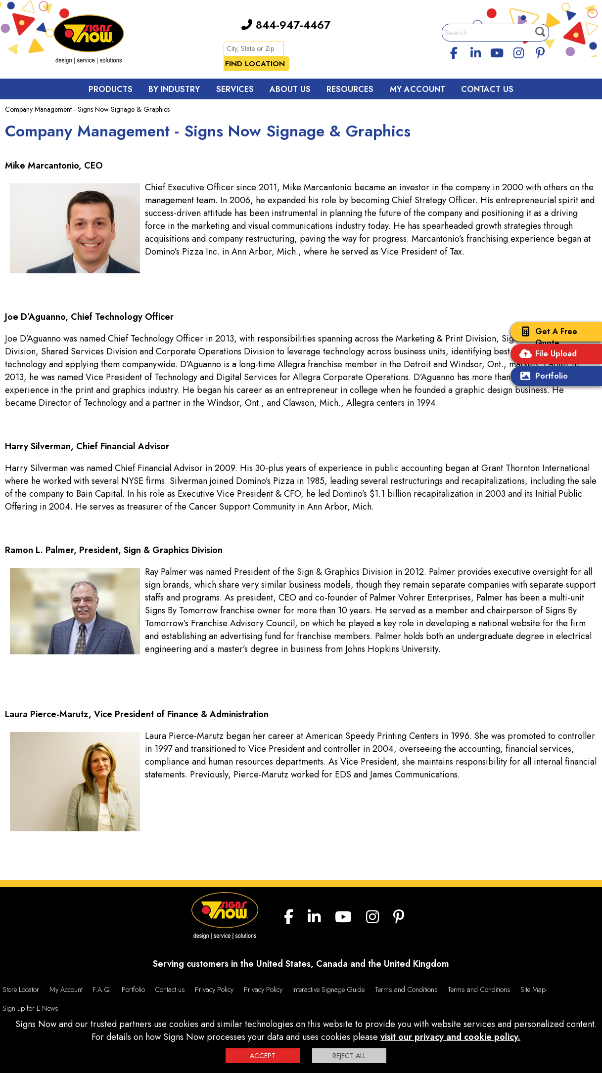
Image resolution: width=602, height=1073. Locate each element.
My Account (417, 89)
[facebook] (454, 51)
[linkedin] (475, 51)
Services (235, 89)
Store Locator (20, 989)
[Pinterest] (540, 51)
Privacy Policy (214, 989)
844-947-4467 (285, 25)
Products (111, 89)
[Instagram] (519, 51)
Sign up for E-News (30, 1008)
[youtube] (497, 51)
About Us (290, 89)
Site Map (533, 989)
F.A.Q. (102, 989)
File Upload (546, 354)
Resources (349, 89)
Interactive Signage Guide (328, 989)
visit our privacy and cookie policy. (450, 1036)
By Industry (174, 89)
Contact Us (487, 89)
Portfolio (541, 377)
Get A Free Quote (546, 337)
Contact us (170, 989)
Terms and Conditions (406, 989)
